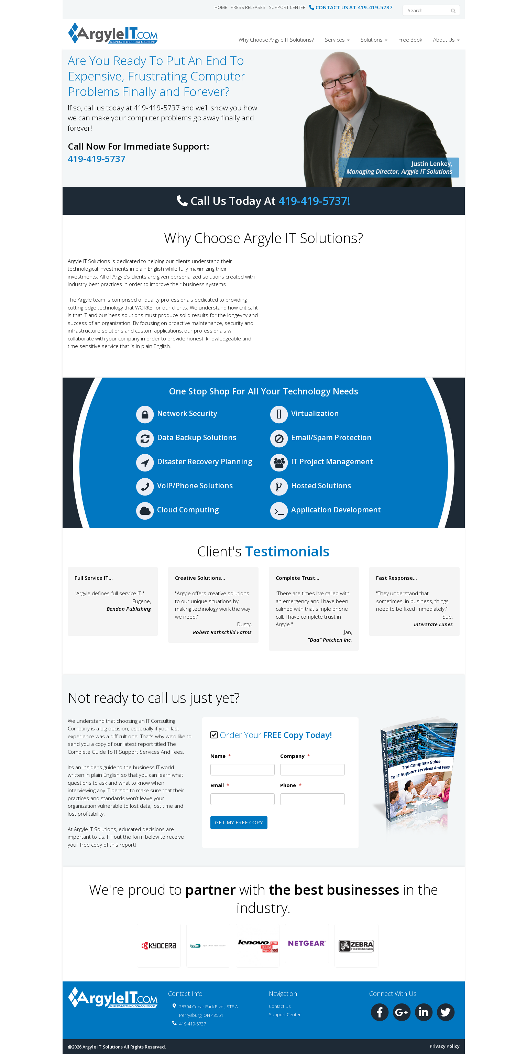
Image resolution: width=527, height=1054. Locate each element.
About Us (446, 39)
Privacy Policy (445, 1046)
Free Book (410, 39)
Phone (290, 785)
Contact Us (279, 1006)
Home (221, 7)
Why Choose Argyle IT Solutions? (276, 39)
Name (220, 756)
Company (295, 756)
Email (219, 785)
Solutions (374, 39)
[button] (159, 946)
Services (337, 39)
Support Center (287, 7)
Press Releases (248, 7)
